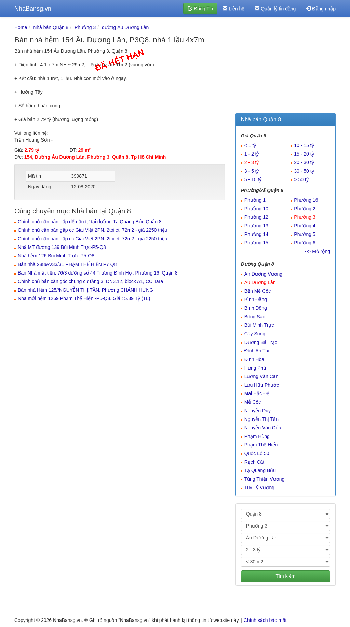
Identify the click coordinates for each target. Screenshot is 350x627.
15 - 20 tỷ (304, 154)
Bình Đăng (255, 299)
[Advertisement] (285, 66)
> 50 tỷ (301, 179)
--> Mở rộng (317, 251)
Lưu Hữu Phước (261, 385)
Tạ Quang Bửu (260, 470)
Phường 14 (256, 234)
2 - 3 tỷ (251, 162)
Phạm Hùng (257, 436)
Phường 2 (304, 208)
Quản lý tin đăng (275, 8)
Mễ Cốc (252, 402)
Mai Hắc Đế (257, 393)
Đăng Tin (200, 8)
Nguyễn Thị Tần (261, 419)
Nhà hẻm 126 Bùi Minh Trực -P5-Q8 (56, 255)
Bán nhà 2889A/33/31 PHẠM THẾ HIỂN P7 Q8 (67, 264)
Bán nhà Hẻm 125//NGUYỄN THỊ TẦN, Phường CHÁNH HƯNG (85, 290)
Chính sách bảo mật (265, 620)
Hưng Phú (255, 368)
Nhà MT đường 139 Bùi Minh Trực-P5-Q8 (62, 247)
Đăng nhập (321, 8)
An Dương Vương (263, 274)
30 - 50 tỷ (304, 171)
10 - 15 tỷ (304, 145)
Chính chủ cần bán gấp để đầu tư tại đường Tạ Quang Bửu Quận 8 (90, 221)
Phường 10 (256, 208)
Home (20, 27)
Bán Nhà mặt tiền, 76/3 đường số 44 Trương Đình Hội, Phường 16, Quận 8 (98, 273)
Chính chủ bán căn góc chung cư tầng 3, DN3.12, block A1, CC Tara (90, 281)
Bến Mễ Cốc (257, 291)
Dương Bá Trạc (260, 342)
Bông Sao (255, 316)
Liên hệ (233, 8)
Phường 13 (256, 225)
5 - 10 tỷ (253, 179)
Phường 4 (304, 225)
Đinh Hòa (254, 359)
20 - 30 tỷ (304, 162)
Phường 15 (256, 242)
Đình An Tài (256, 350)
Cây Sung (254, 333)
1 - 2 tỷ (251, 154)
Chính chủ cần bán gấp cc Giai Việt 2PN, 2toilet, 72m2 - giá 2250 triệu (92, 230)
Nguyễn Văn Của (262, 427)
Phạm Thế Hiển (261, 445)
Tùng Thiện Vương (264, 479)
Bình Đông (255, 308)
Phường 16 (306, 200)
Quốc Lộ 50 (256, 453)
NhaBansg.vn (32, 8)
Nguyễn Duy (257, 410)
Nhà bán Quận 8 (50, 27)
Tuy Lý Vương (259, 487)
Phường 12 (256, 217)
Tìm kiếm (285, 576)
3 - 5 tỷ (251, 171)
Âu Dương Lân (260, 282)
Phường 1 (255, 200)
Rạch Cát (254, 462)
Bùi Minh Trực (259, 325)
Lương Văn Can (261, 376)
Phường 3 (85, 27)
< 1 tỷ (250, 145)
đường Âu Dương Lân (125, 27)
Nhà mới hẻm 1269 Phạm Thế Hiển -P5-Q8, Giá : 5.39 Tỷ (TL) (84, 298)
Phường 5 (304, 234)
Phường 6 (304, 242)
